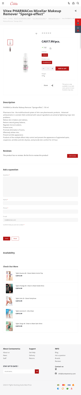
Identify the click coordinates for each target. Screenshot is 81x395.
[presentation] (19, 230)
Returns (32, 358)
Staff (4, 358)
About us (6, 352)
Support (32, 349)
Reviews (58, 361)
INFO (57, 349)
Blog (56, 352)
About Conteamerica (11, 349)
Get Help (32, 352)
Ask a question (60, 355)
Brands (57, 358)
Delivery (32, 355)
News (5, 355)
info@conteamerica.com (67, 374)
